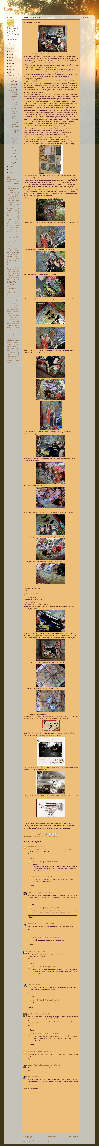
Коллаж (9, 236)
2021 (10, 54)
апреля (13, 157)
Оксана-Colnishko (37, 862)
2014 (10, 75)
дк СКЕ (15, 208)
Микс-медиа (47, 837)
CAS (18, 354)
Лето (13, 246)
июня (12, 151)
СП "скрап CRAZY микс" (13, 315)
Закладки (17, 223)
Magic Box (10, 358)
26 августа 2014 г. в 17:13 (43, 893)
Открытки (11, 282)
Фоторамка (10, 338)
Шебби (17, 348)
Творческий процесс (13, 327)
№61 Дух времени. (57, 767)
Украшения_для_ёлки (12, 334)
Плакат (17, 291)
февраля (13, 160)
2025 (10, 51)
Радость (9, 301)
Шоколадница (11, 352)
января (13, 163)
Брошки (12, 198)
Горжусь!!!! (13, 109)
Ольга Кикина (32, 1014)
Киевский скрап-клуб (35, 767)
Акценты (17, 181)
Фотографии (16, 336)
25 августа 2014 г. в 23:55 (40, 846)
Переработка (10, 289)
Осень (10, 277)
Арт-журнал (10, 190)
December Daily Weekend (13, 356)
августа (13, 90)
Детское (9, 206)
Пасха (17, 287)
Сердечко (17, 307)
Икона (17, 227)
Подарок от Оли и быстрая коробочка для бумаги (15, 102)
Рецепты (9, 307)
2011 (10, 173)
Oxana (29, 951)
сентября (13, 87)
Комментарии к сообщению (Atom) (42, 1141)
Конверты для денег (13, 238)
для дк (17, 210)
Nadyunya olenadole (33, 924)
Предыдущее (73, 1137)
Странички (55, 837)
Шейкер (17, 350)
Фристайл (16, 342)
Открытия (16, 279)
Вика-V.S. (67, 191)
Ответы (32, 858)
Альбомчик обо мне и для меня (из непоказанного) (15, 124)
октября (13, 84)
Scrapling (17, 360)
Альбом (9, 184)
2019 (10, 60)
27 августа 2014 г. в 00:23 (38, 951)
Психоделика (16, 299)
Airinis (29, 985)
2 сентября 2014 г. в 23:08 (39, 1076)
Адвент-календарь (11, 179)
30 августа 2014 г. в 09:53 (52, 1000)
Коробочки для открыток (13, 244)
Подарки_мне (11, 293)
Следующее (27, 1137)
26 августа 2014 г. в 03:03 (52, 862)
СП (18, 313)
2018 (10, 63)
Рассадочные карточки (13, 305)
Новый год (11, 269)
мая (12, 154)
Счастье (17, 325)
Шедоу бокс (10, 350)
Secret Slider (10, 362)
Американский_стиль (12, 188)
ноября (13, 81)
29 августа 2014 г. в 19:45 (43, 1014)
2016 (10, 69)
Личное (9, 250)
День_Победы (15, 204)
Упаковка (9, 336)
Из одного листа (11, 227)
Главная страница (50, 1137)
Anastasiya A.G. (32, 1051)
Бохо (8, 198)
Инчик (17, 232)
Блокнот (17, 196)
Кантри (17, 234)
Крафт (8, 246)
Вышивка (16, 200)
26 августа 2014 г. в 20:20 (46, 924)
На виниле (16, 267)
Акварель (9, 181)
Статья (12, 321)
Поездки (9, 299)
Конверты (17, 236)
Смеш (12, 313)
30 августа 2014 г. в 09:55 (52, 1033)
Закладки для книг (11, 225)
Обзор (18, 269)
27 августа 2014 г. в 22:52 (38, 985)
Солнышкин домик (22, 9)
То (10, 330)
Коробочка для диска (13, 242)
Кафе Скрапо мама (33, 733)
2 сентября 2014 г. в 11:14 (54, 1065)
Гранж (14, 202)
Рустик (13, 307)
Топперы (13, 330)
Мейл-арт (16, 258)
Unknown (30, 846)
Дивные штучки (33, 796)
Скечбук (13, 309)
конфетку (26, 828)
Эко (18, 352)
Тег (8, 330)
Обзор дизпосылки (13, 271)
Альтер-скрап (31, 837)
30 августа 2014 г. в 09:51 (52, 937)
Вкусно (8, 200)
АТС (18, 190)
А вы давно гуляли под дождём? (14, 94)
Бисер (13, 196)
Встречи (12, 200)
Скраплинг (16, 311)
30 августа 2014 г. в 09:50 (52, 908)
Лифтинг (17, 248)
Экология (9, 354)
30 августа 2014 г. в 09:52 (52, 967)
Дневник (9, 223)
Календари (9, 234)
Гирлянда (9, 202)
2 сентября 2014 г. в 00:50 (44, 1051)
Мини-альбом (11, 263)
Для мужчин (39, 837)
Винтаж (17, 198)
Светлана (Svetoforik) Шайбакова (37, 1065)
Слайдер (9, 313)
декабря (13, 78)
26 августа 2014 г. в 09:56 (45, 877)
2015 (10, 72)
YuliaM (29, 1076)
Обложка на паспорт (13, 273)
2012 (10, 170)
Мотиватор (10, 265)
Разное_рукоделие (11, 303)
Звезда (17, 225)
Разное (17, 301)
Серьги (8, 309)
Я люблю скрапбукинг (34, 716)
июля (12, 148)
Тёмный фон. (54, 716)
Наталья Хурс (32, 893)
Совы (16, 313)
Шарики (12, 348)
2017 (10, 66)
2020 (10, 57)
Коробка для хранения (13, 240)
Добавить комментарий (30, 1088)
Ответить (30, 854)
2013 (10, 167)
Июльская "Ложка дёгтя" (64, 733)
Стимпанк (16, 323)
